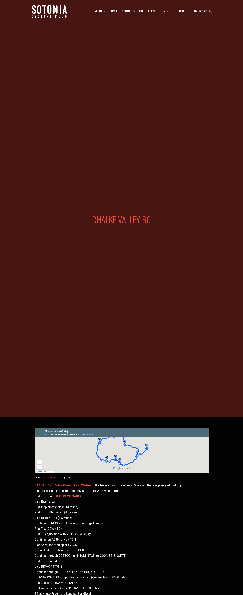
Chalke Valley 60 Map (48, 406)
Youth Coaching (132, 11)
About (100, 11)
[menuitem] (100, 11)
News (113, 11)
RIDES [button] (153, 11)
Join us (182, 11)
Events (167, 11)
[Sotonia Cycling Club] (49, 11)
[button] (196, 11)
